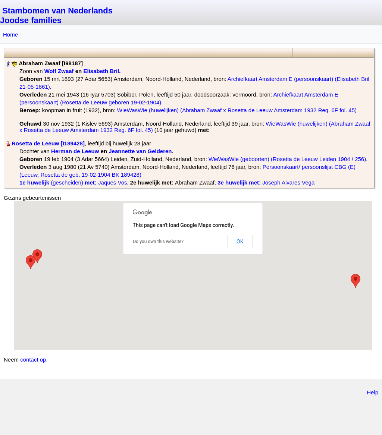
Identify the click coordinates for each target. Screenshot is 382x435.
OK (240, 242)
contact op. (33, 359)
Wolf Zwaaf (59, 71)
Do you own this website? (158, 241)
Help (372, 392)
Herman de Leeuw (75, 151)
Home (10, 34)
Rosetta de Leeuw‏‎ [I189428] (48, 143)
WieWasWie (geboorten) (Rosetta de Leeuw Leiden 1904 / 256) (287, 159)
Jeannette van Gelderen (140, 151)
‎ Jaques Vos (73, 182)
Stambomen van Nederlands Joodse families (56, 15)
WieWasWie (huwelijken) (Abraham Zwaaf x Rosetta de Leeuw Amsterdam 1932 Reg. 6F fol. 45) (237, 110)
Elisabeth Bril (101, 71)
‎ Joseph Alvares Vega (265, 182)
